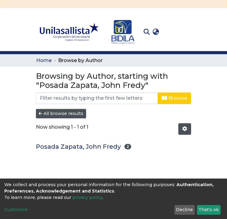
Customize (16, 209)
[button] (155, 32)
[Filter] (97, 98)
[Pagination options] (184, 129)
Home (44, 60)
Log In (170, 32)
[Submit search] (146, 32)
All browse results (61, 113)
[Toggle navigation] (186, 32)
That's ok (208, 209)
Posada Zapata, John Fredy (78, 146)
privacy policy (87, 197)
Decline (184, 209)
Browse (174, 98)
